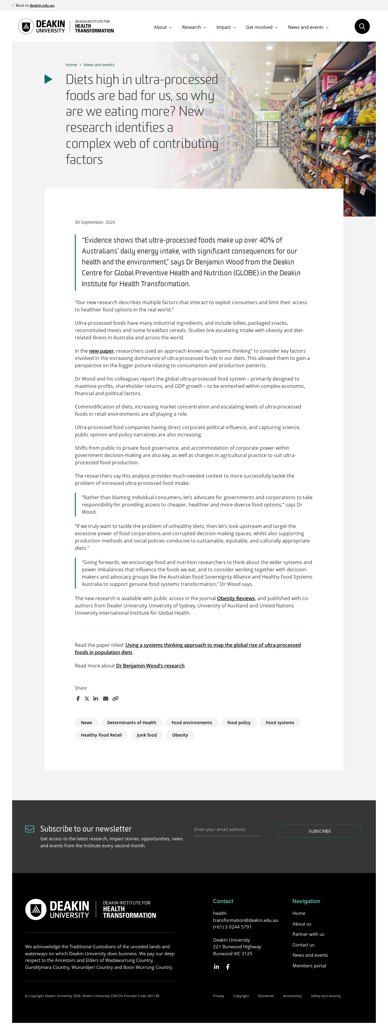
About (160, 27)
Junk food (147, 735)
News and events (305, 27)
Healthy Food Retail (101, 735)
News (86, 722)
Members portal (309, 966)
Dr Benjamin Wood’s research (150, 665)
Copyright (241, 995)
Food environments (192, 722)
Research (191, 27)
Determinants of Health (131, 722)
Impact (223, 27)
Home (71, 64)
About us (302, 924)
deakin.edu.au (42, 5)
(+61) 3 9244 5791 (232, 927)
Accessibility (292, 995)
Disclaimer (266, 995)
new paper (101, 351)
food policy (239, 722)
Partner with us (308, 934)
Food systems (280, 722)
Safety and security (326, 995)
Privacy (218, 995)
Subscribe (320, 831)
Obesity (180, 735)
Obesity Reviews (236, 598)
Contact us (303, 945)
